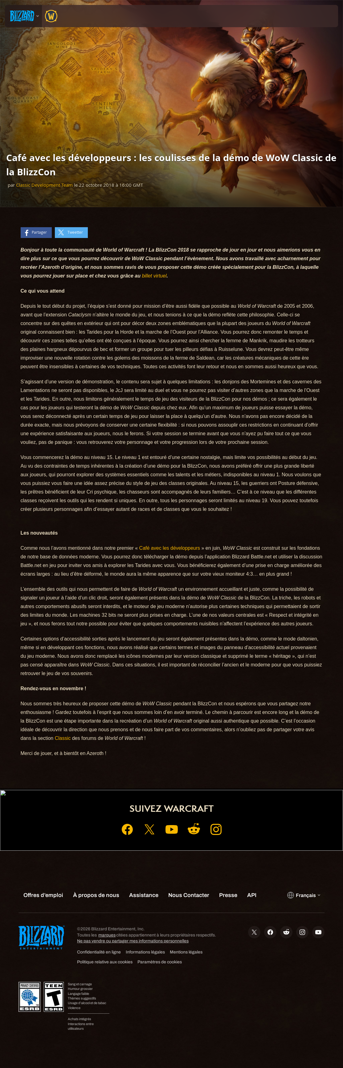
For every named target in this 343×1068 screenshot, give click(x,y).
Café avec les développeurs (169, 548)
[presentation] (23, 16)
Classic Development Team (44, 185)
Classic (63, 738)
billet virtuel (154, 275)
